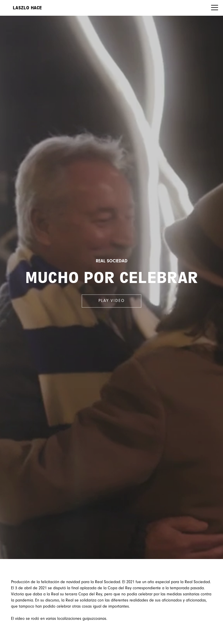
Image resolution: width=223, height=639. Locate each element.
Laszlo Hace (27, 7)
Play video (111, 301)
